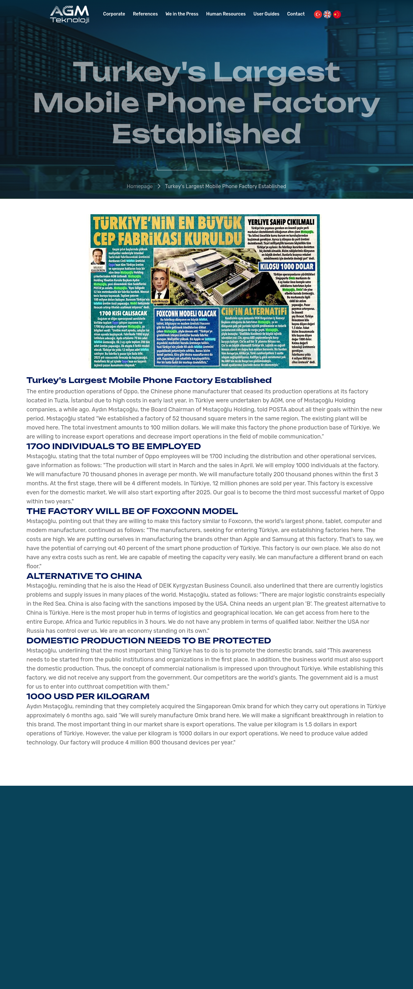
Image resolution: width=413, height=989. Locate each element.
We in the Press (182, 14)
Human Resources (226, 14)
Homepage (140, 188)
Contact (296, 14)
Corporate (114, 14)
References (145, 14)
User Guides (267, 14)
